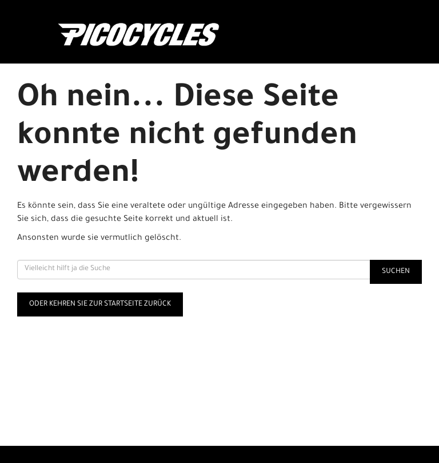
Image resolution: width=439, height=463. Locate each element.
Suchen (396, 272)
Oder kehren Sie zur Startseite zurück (100, 304)
